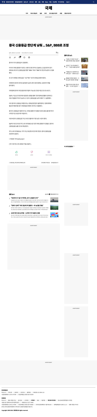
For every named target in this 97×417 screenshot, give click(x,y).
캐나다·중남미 (33, 13)
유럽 (61, 13)
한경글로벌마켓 (18, 2)
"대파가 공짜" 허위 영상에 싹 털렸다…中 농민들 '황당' (27, 205)
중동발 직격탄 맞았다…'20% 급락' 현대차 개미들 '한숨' (73, 80)
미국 (27, 13)
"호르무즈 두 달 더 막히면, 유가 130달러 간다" (24, 198)
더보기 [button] (67, 2)
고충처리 (16, 392)
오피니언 (31, 2)
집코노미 (26, 2)
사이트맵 (26, 400)
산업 (39, 2)
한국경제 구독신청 (45, 162)
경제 (36, 2)
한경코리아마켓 (10, 2)
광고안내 (23, 392)
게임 (50, 2)
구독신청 (10, 392)
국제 (43, 2)
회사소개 (4, 392)
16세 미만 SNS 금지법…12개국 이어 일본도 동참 (25, 213)
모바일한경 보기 (54, 162)
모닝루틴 (55, 2)
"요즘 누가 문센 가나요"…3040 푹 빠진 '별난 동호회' (73, 60)
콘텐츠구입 (13, 400)
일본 (41, 13)
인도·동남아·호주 (53, 13)
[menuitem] (10, 57)
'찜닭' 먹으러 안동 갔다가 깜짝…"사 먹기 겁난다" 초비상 (73, 86)
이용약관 (43, 400)
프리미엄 (62, 2)
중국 (45, 13)
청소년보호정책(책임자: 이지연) (65, 400)
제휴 (9, 400)
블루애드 (29, 392)
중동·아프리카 (67, 13)
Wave (46, 2)
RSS (38, 400)
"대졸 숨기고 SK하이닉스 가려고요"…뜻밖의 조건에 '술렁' (73, 73)
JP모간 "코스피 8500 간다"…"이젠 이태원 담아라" (73, 66)
